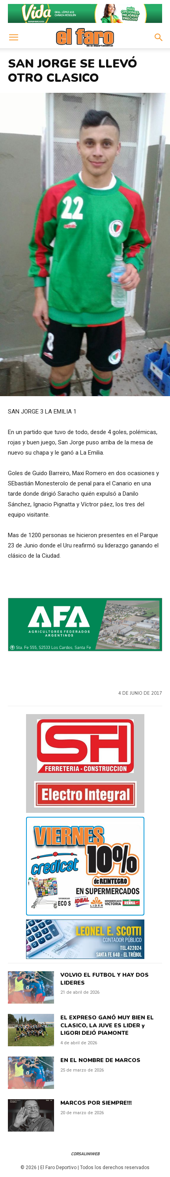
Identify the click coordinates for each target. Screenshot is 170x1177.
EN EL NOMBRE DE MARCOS (100, 1060)
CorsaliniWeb (85, 1153)
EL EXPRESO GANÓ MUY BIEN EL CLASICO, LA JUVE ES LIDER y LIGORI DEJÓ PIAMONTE (107, 1025)
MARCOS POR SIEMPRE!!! (96, 1103)
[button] (13, 37)
